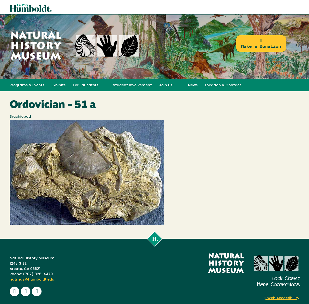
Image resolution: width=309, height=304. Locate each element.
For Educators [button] (85, 85)
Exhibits (59, 85)
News (193, 85)
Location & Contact (223, 85)
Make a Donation (261, 43)
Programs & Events (27, 85)
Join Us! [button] (166, 85)
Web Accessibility (282, 298)
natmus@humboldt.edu (32, 280)
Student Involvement (132, 85)
